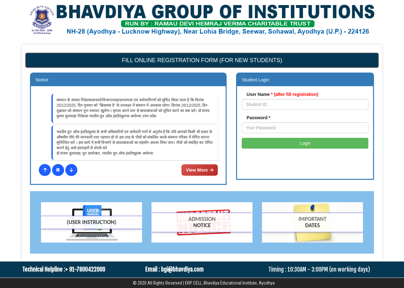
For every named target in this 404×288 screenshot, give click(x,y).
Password (258, 117)
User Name (282, 94)
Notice (42, 79)
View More (199, 170)
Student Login (255, 79)
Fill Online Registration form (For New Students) (202, 60)
